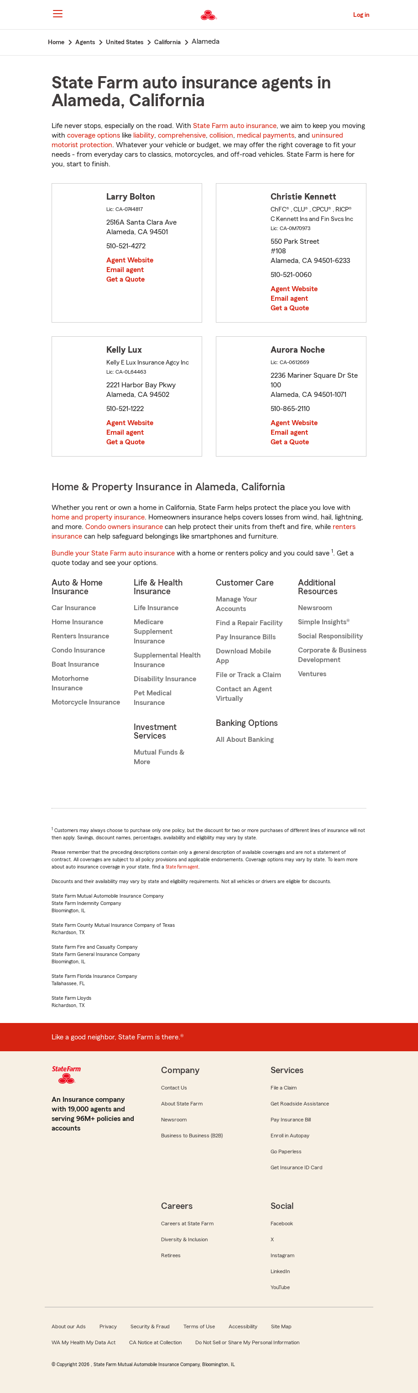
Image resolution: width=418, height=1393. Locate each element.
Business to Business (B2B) (192, 1135)
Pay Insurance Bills (246, 637)
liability (143, 135)
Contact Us (174, 1087)
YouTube (280, 1287)
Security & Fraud (150, 1326)
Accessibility (243, 1326)
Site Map (281, 1326)
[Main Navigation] (57, 14)
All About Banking (245, 739)
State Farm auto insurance (235, 125)
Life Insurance (156, 608)
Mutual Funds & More (159, 757)
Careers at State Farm (187, 1223)
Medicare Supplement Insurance (153, 631)
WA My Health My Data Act (83, 1342)
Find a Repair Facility (249, 623)
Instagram (282, 1255)
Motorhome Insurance (70, 683)
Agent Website (129, 260)
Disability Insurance (165, 679)
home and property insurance (98, 517)
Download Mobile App (243, 656)
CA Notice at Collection (155, 1342)
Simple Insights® (324, 622)
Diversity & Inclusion (184, 1239)
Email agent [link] (125, 269)
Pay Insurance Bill (291, 1119)
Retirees (171, 1255)
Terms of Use (199, 1326)
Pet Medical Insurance (153, 697)
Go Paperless (286, 1151)
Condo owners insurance (124, 526)
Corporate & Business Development (332, 655)
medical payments (265, 135)
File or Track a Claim (248, 675)
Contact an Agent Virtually (244, 693)
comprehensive (182, 135)
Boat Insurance (75, 664)
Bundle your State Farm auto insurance (113, 553)
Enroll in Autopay (290, 1135)
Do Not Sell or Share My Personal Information (247, 1342)
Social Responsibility (330, 636)
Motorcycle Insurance (86, 702)
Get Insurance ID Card (297, 1167)
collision (221, 135)
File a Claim (284, 1087)
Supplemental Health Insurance (167, 660)
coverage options (93, 135)
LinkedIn (280, 1271)
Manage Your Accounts (236, 604)
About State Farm (182, 1103)
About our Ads (69, 1326)
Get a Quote (125, 279)
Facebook (282, 1223)
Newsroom (315, 608)
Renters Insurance (80, 636)
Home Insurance (77, 622)
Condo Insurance (78, 650)
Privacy (108, 1326)
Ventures (312, 674)
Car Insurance (74, 608)
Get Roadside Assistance (300, 1103)
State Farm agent (182, 866)
